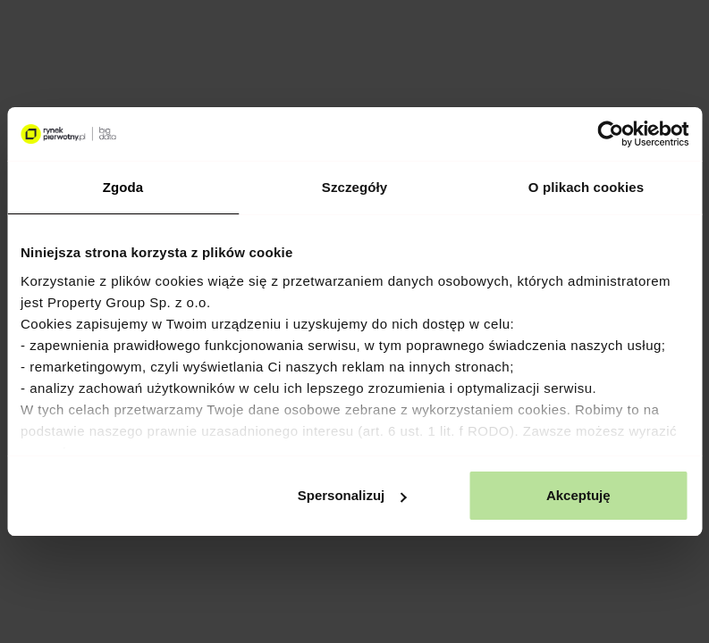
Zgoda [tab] (123, 187)
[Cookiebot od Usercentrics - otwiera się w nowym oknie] (610, 134)
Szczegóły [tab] (354, 187)
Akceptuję (578, 495)
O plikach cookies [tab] (586, 187)
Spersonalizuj (352, 495)
